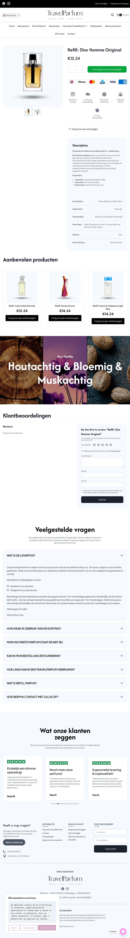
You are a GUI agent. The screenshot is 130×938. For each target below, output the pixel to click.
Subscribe (110, 848)
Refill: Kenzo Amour (65, 305)
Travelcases (54, 26)
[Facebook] (3, 3)
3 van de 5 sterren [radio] (102, 444)
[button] (28, 112)
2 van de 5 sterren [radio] (98, 444)
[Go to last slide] (25, 112)
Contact (71, 33)
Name (84, 471)
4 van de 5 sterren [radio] (106, 444)
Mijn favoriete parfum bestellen (77, 838)
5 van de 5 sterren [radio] (110, 444)
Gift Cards (59, 33)
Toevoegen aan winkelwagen (107, 69)
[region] (32, 913)
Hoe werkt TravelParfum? (52, 829)
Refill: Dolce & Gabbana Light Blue (108, 307)
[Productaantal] (76, 69)
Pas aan (14, 928)
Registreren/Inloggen (77, 829)
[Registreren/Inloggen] (120, 3)
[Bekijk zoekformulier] (112, 14)
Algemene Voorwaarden (52, 840)
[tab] (52, 803)
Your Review (86, 456)
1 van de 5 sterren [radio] (94, 444)
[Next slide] (39, 112)
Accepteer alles (47, 928)
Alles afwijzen (28, 928)
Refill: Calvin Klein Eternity (22, 305)
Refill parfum (96, 26)
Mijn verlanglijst (101, 3)
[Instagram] (8, 3)
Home (12, 26)
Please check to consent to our (102, 451)
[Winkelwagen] (119, 15)
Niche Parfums (39, 26)
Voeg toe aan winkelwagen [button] (22, 318)
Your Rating (86, 445)
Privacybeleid (114, 451)
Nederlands (9, 15)
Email (84, 481)
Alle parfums (23, 26)
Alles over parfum (113, 26)
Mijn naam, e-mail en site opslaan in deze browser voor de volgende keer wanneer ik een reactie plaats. (103, 492)
